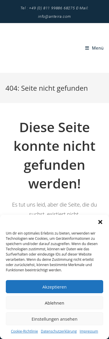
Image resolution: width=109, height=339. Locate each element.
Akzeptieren (54, 287)
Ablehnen (54, 303)
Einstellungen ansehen (55, 319)
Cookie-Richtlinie (24, 331)
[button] (100, 222)
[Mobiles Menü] (94, 48)
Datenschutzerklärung (59, 331)
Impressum (89, 331)
